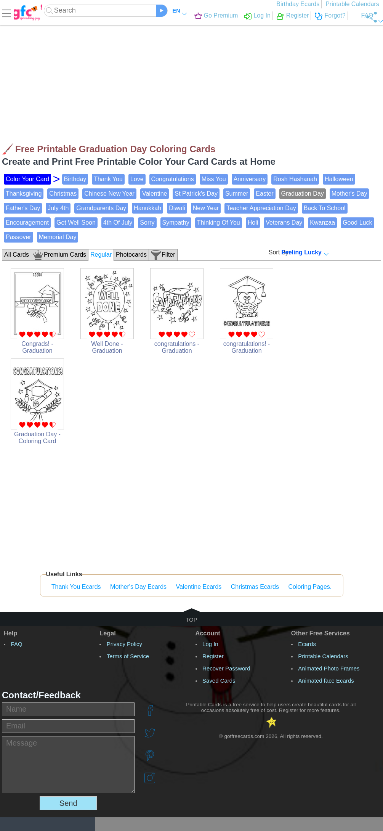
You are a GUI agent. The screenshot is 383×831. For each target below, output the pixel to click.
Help (10, 633)
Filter (168, 254)
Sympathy (175, 222)
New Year (206, 208)
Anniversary (250, 179)
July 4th (58, 208)
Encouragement (27, 222)
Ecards (307, 644)
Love (137, 179)
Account (208, 633)
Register (278, 15)
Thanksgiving (24, 193)
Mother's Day (349, 193)
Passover (18, 237)
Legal (107, 633)
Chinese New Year (109, 193)
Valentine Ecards (199, 586)
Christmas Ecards (255, 586)
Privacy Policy (124, 644)
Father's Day (23, 208)
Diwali (177, 208)
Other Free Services (320, 633)
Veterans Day (284, 222)
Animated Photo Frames (328, 668)
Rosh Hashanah (295, 179)
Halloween (339, 179)
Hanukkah (147, 208)
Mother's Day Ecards (138, 586)
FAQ (348, 15)
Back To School (325, 208)
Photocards (131, 254)
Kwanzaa (322, 222)
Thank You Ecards (76, 586)
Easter (264, 193)
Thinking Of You (218, 222)
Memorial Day (58, 237)
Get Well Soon (76, 222)
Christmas (63, 193)
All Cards (16, 254)
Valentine (154, 193)
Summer (236, 193)
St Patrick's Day (196, 193)
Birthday (75, 179)
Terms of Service (128, 656)
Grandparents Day (101, 208)
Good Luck (357, 222)
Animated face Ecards (326, 680)
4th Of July (117, 222)
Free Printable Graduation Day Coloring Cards (115, 149)
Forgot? (315, 15)
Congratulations (172, 179)
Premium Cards (65, 254)
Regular (101, 254)
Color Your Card (27, 179)
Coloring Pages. (310, 586)
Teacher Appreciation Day (261, 208)
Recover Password (226, 668)
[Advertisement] (182, 80)
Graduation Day (302, 193)
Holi (253, 222)
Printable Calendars (354, 4)
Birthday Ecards (300, 4)
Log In (242, 15)
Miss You (214, 179)
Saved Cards (218, 680)
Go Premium (201, 15)
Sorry (147, 222)
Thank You (108, 179)
